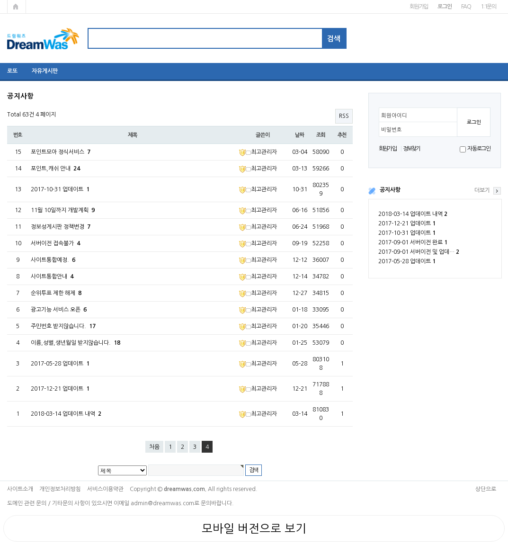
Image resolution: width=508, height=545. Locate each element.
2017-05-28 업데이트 (407, 261)
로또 (12, 71)
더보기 (482, 190)
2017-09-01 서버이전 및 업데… (418, 252)
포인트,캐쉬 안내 (55, 168)
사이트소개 (20, 489)
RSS (344, 116)
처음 (154, 447)
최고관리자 (258, 152)
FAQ (466, 6)
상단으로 (485, 489)
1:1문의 (488, 6)
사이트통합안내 (52, 276)
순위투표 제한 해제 (56, 293)
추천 (342, 135)
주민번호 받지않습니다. (63, 326)
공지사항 (390, 190)
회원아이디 (394, 115)
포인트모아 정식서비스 (60, 152)
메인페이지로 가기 (17, 6)
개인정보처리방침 (60, 489)
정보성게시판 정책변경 (60, 227)
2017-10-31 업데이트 (407, 233)
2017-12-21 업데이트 (407, 223)
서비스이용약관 (105, 489)
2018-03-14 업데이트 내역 (412, 214)
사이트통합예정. (53, 260)
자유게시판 (45, 71)
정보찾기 (411, 149)
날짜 (299, 135)
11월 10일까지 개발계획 (63, 210)
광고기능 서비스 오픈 (59, 310)
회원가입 (419, 6)
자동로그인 (478, 149)
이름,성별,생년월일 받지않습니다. (75, 343)
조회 (321, 135)
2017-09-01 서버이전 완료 (412, 242)
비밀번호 (391, 130)
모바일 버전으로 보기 (254, 528)
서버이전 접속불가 (55, 243)
